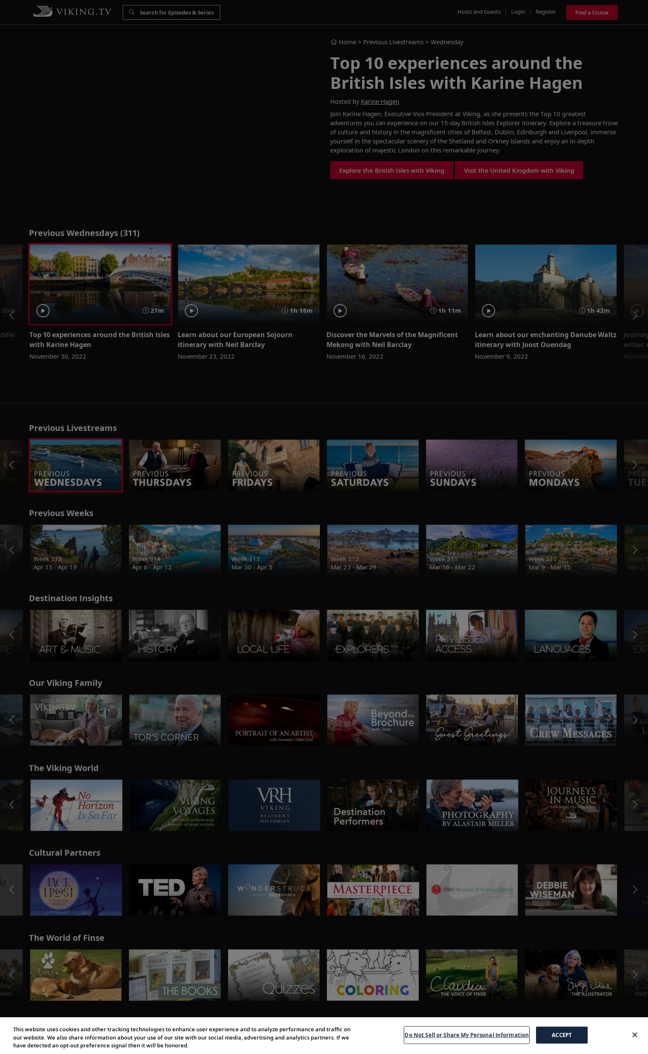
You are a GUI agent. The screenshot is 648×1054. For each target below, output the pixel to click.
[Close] (635, 1034)
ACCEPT (562, 1034)
